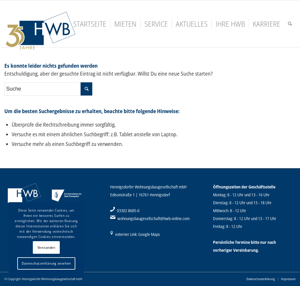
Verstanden (46, 247)
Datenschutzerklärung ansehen (46, 263)
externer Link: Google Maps (137, 234)
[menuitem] (89, 23)
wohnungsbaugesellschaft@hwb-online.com (153, 218)
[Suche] (290, 23)
